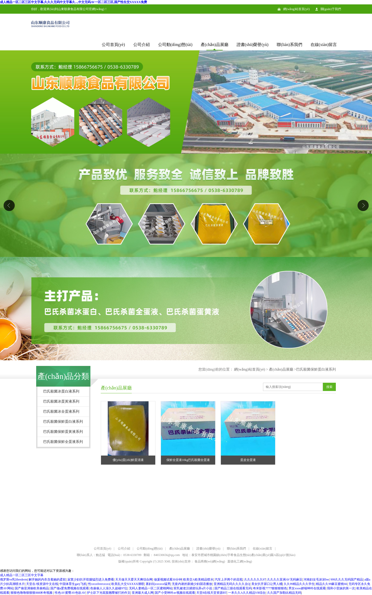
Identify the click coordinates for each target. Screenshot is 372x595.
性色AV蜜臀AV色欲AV (70, 592)
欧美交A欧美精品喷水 (198, 579)
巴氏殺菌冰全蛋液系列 (61, 411)
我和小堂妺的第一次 (341, 588)
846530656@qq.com (167, 555)
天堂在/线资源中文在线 (42, 584)
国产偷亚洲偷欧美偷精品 (32, 588)
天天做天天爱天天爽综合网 (133, 579)
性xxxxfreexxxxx (99, 584)
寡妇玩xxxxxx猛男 (158, 584)
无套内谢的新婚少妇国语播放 (192, 584)
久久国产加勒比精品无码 (284, 592)
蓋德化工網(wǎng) (239, 561)
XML (167, 561)
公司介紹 (141, 44)
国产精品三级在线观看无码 (233, 588)
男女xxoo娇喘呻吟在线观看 (307, 588)
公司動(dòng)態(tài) (175, 44)
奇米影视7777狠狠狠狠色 (270, 588)
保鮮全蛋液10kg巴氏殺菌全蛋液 (188, 460)
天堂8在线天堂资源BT (211, 592)
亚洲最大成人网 (142, 592)
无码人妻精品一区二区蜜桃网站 (150, 588)
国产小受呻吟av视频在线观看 (175, 592)
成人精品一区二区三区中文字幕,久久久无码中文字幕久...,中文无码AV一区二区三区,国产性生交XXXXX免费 (73, 2)
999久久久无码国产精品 (346, 579)
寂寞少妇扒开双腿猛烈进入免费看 (90, 579)
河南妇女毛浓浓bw (316, 579)
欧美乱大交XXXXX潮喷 (127, 584)
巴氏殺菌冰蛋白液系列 (61, 391)
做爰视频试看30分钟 (168, 579)
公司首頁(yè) (113, 44)
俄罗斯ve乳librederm (13, 579)
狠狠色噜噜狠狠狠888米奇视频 (32, 592)
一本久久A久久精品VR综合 (247, 592)
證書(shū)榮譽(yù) (253, 44)
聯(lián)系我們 (289, 44)
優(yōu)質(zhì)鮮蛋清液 (128, 460)
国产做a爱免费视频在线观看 (69, 588)
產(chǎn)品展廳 (214, 44)
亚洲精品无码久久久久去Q (232, 584)
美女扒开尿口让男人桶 (266, 584)
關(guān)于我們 (331, 9)
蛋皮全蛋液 (248, 460)
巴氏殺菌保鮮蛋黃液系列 (63, 432)
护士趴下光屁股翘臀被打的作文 (108, 592)
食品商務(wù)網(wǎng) (210, 561)
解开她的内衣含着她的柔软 (47, 579)
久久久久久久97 (255, 579)
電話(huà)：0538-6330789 (124, 555)
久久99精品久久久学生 (299, 584)
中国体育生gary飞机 (73, 584)
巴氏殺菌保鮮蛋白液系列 (316, 369)
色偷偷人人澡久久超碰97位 (108, 588)
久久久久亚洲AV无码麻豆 (284, 579)
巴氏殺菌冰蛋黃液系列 (61, 401)
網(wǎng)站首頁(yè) (296, 9)
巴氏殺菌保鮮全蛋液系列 (63, 442)
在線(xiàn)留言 (324, 44)
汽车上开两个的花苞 (229, 579)
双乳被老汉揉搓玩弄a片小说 (193, 588)
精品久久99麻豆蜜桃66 (331, 584)
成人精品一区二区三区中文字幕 (21, 575)
